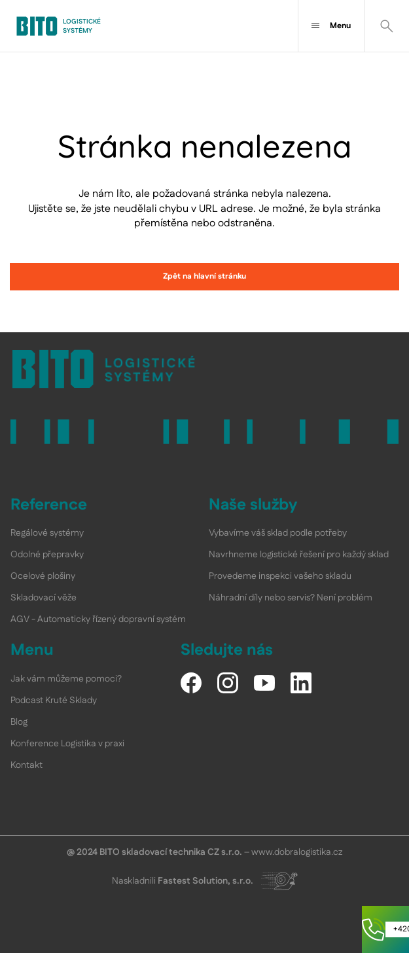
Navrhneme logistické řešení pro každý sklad (299, 554)
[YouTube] (264, 682)
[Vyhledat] (387, 26)
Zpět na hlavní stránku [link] (204, 276)
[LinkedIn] (301, 682)
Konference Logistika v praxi (67, 743)
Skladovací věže (43, 597)
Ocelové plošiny (42, 576)
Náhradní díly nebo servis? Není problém (290, 597)
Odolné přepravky (47, 554)
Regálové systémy (47, 533)
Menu (331, 25)
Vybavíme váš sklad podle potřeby (278, 533)
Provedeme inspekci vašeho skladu (280, 576)
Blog (18, 722)
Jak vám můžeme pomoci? (66, 678)
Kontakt (26, 765)
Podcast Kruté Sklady (53, 700)
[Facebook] (191, 682)
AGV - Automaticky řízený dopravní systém (98, 619)
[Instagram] (227, 682)
